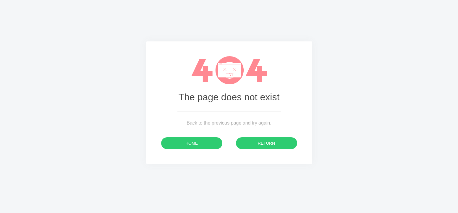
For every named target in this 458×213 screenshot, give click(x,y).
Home (191, 143)
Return (266, 143)
